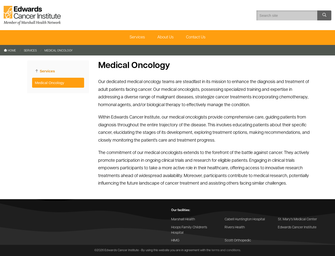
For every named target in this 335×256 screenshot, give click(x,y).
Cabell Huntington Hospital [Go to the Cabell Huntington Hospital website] (245, 219)
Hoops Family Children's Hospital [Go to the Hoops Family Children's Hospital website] (189, 230)
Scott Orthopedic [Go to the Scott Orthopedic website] (238, 240)
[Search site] (324, 15)
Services (137, 37)
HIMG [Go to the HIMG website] (175, 240)
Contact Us (195, 37)
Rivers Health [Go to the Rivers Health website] (235, 227)
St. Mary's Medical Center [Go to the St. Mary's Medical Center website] (297, 219)
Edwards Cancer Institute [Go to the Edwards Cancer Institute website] (297, 227)
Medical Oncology (49, 83)
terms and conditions (226, 250)
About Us (165, 37)
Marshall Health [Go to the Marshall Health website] (183, 219)
